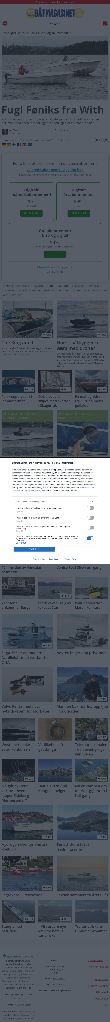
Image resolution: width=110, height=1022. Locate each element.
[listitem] (55, 501)
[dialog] (55, 511)
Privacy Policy (71, 559)
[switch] (90, 508)
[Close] (104, 463)
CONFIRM (34, 549)
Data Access (54, 559)
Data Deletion (39, 559)
